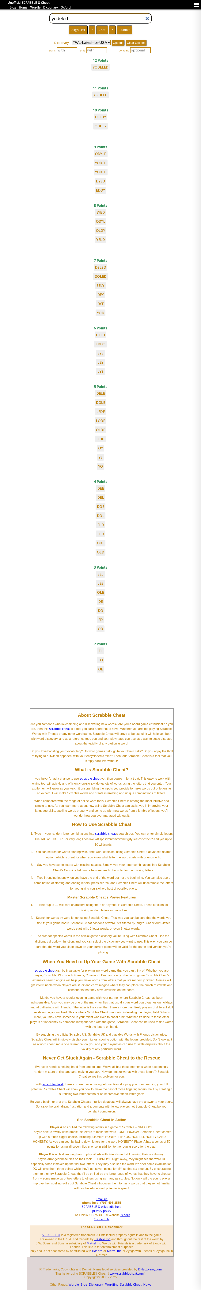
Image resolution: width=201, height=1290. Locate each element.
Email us (102, 1199)
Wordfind (111, 1284)
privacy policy (101, 1211)
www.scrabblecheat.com (127, 1273)
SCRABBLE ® (51, 1235)
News (147, 1284)
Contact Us (101, 1219)
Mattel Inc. (94, 1243)
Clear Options (136, 42)
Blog (12, 7)
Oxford (65, 7)
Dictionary (50, 7)
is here (125, 1215)
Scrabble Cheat (131, 1284)
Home (23, 7)
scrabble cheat (59, 729)
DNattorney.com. (150, 1269)
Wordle (35, 7)
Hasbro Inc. (102, 1239)
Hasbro (97, 1251)
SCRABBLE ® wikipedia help (101, 1207)
